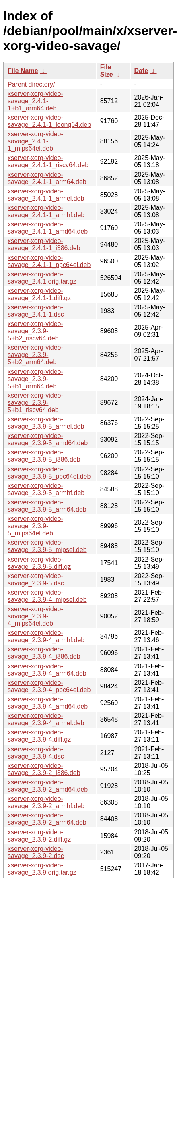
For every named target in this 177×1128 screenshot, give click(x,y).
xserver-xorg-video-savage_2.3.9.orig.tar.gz (42, 869)
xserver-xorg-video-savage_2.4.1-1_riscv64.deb (48, 161)
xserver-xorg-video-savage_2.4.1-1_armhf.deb (46, 211)
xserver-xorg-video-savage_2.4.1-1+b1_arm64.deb (35, 101)
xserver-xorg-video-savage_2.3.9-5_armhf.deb (46, 489)
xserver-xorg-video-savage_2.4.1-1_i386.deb (44, 244)
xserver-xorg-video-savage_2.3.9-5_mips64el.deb (35, 526)
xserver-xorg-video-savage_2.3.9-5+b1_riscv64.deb (35, 402)
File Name (23, 70)
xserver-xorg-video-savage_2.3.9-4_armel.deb (46, 719)
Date (141, 70)
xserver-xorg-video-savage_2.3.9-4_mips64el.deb (35, 616)
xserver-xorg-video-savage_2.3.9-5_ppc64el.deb (49, 473)
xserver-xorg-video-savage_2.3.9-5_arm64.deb (47, 506)
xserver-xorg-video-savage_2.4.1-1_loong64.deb (49, 121)
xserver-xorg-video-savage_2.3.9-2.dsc (36, 852)
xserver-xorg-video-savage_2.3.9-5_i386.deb (44, 456)
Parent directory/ (31, 84)
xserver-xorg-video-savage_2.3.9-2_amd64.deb (48, 786)
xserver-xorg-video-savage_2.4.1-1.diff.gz (39, 294)
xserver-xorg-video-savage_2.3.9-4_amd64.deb (48, 703)
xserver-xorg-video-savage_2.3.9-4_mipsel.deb (47, 596)
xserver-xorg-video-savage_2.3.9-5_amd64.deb (48, 439)
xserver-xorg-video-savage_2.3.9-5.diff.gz (39, 563)
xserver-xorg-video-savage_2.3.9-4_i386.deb (44, 653)
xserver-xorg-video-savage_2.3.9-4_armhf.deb (46, 636)
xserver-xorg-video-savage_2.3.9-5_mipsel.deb (47, 546)
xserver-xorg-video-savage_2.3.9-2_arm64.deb (47, 819)
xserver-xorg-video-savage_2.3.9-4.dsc (36, 753)
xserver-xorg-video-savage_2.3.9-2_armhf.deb (46, 802)
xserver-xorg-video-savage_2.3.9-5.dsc (36, 579)
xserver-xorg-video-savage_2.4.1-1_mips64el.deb (35, 141)
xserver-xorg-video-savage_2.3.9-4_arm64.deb (47, 670)
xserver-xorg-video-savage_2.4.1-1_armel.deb (46, 195)
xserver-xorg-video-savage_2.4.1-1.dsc (36, 311)
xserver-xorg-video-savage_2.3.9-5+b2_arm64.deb (35, 354)
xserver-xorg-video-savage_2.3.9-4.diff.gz (39, 736)
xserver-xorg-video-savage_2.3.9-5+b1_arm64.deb (35, 379)
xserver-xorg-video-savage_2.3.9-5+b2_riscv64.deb (35, 331)
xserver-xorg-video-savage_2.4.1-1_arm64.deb (47, 178)
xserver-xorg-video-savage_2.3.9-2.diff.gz (39, 836)
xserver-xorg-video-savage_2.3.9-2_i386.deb (44, 769)
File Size (106, 71)
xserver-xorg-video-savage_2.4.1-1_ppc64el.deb (49, 261)
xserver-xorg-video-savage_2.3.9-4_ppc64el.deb (49, 686)
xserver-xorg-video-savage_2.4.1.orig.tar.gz (42, 278)
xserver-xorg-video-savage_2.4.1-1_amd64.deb (48, 228)
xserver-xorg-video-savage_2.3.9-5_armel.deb (46, 423)
